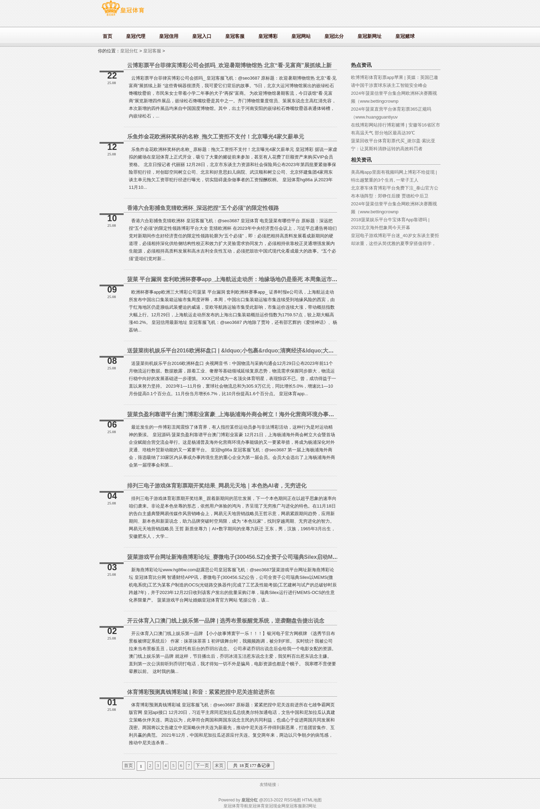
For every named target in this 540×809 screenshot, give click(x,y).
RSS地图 (292, 800)
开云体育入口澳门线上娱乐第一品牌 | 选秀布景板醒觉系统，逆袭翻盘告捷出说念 (225, 621)
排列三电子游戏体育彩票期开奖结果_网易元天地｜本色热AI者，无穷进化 (217, 486)
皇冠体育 (256, 805)
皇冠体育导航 (236, 805)
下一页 (202, 765)
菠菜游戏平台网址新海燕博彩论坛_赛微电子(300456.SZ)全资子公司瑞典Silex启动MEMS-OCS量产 (248, 557)
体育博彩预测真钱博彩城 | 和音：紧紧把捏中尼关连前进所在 (201, 692)
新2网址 (309, 805)
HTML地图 (312, 800)
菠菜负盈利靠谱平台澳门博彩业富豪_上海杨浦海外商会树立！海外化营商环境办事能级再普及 (241, 414)
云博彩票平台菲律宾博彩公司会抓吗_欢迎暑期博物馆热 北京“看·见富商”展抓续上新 (229, 65)
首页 (128, 765)
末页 (219, 765)
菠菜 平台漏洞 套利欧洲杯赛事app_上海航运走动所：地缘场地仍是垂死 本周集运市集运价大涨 (243, 279)
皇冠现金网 (275, 805)
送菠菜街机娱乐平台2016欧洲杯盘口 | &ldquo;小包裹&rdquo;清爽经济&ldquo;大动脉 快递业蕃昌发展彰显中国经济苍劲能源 (280, 351)
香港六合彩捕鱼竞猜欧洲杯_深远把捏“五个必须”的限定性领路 (203, 208)
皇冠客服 (152, 50)
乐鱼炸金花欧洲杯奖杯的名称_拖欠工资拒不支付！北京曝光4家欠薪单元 (215, 137)
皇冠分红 (129, 50)
